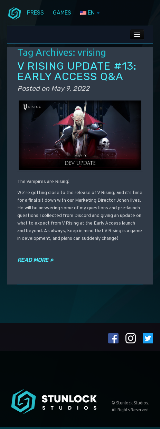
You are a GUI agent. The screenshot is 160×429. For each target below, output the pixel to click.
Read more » (35, 260)
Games (62, 12)
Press (35, 12)
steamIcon (136, 14)
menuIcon (14, 13)
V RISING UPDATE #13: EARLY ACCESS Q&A (77, 71)
